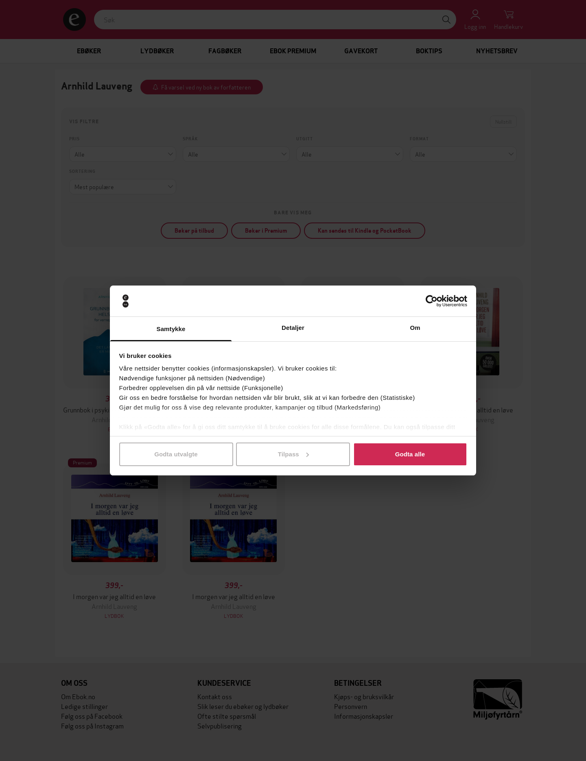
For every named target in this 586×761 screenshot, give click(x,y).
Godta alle (410, 454)
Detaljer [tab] (293, 327)
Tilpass (293, 454)
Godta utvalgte (175, 454)
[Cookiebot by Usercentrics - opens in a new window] (431, 301)
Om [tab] (415, 327)
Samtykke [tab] (171, 328)
